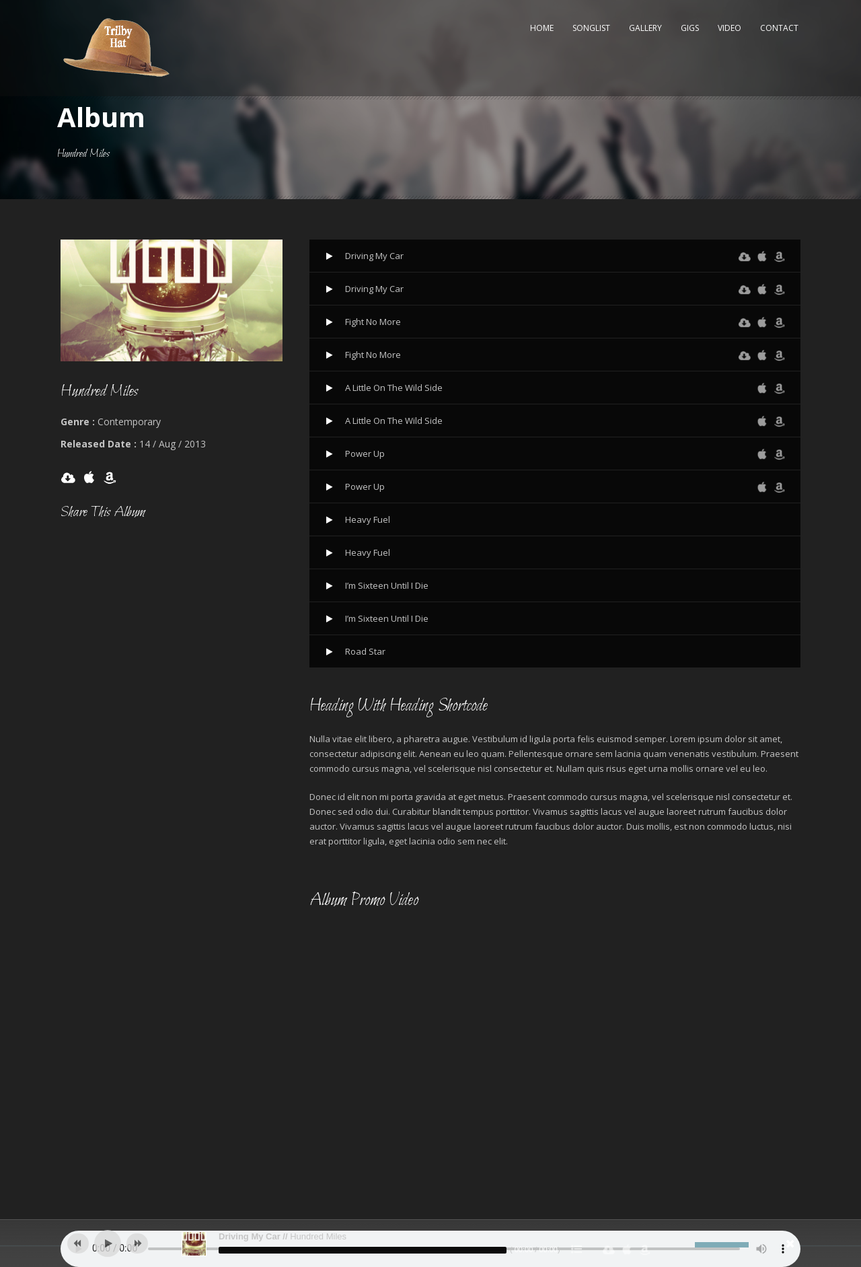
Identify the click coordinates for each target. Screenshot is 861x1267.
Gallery (645, 28)
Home (542, 28)
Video (729, 28)
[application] (430, 1243)
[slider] (363, 1250)
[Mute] (684, 1245)
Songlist (591, 28)
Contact (779, 28)
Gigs (690, 28)
